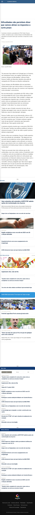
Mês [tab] (28, 372)
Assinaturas (23, 507)
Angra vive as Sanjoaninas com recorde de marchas (16, 213)
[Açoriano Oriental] (17, 499)
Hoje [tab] (6, 372)
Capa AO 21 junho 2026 (8, 387)
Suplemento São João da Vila (10, 271)
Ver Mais (33, 180)
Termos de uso (24, 505)
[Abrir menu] (2, 1)
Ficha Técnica (16, 505)
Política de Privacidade (14, 507)
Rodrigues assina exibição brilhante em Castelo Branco (17, 397)
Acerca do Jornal (6, 502)
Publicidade (22, 502)
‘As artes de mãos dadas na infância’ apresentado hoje (17, 287)
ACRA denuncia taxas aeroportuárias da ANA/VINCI (16, 250)
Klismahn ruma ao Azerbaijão (10, 422)
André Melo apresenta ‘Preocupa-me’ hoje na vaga (16, 294)
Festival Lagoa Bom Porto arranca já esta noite (15, 313)
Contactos (10, 505)
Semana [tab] (17, 372)
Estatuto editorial (15, 502)
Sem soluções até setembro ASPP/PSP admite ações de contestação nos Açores (18, 202)
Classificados (30, 502)
